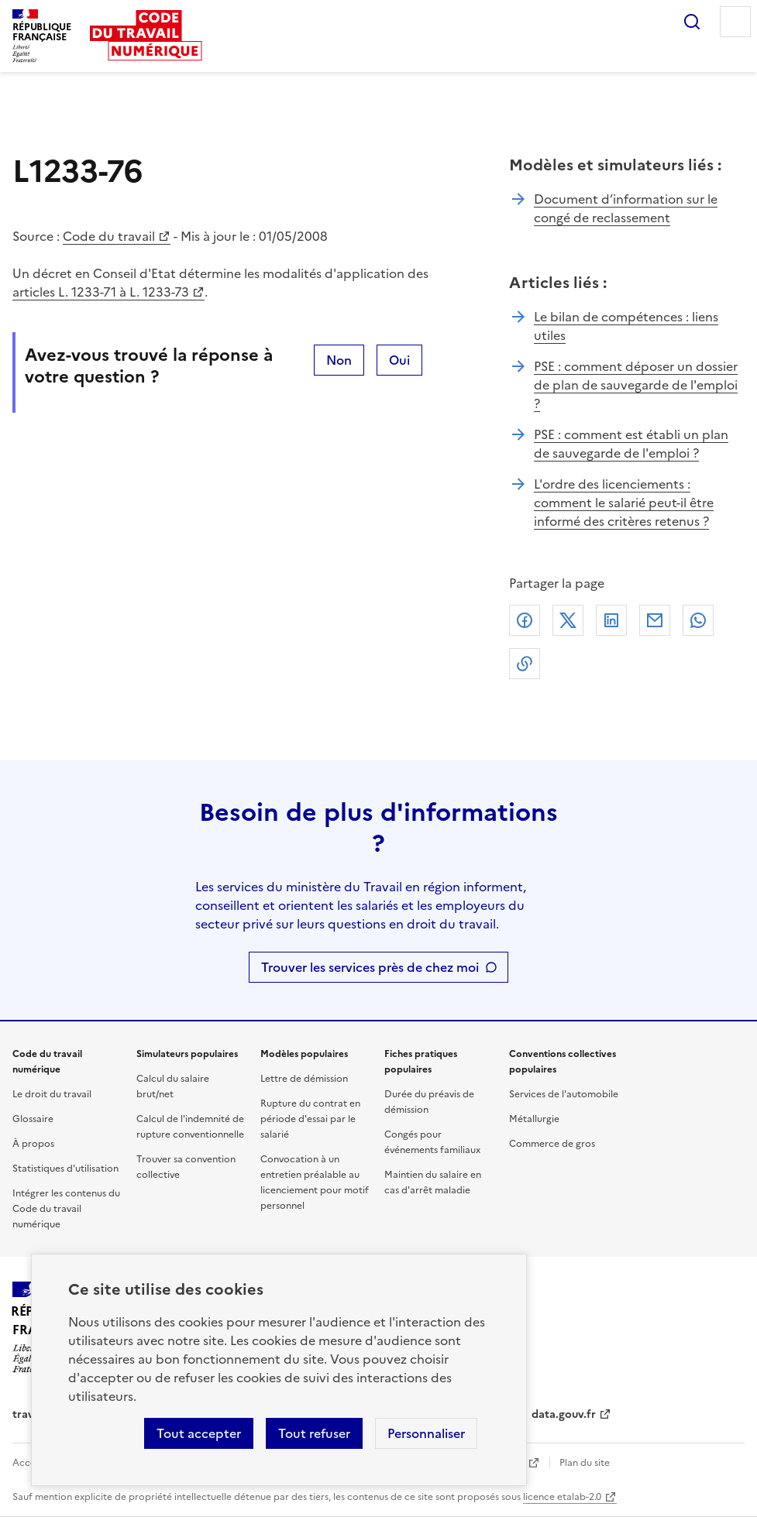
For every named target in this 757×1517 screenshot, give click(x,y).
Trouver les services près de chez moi (370, 967)
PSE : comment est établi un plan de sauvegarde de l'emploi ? (631, 443)
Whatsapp (698, 620)
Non (339, 360)
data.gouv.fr (564, 1414)
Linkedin (611, 620)
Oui (399, 360)
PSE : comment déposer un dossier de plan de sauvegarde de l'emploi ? (636, 385)
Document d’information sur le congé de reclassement (625, 208)
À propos (33, 1144)
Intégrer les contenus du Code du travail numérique (66, 1208)
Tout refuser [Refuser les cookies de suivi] (314, 1433)
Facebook (524, 620)
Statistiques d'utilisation (65, 1169)
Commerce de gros (552, 1144)
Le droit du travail (51, 1094)
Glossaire (32, 1119)
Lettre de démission (304, 1079)
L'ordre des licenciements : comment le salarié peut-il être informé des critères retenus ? (624, 502)
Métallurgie (534, 1119)
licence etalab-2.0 (562, 1497)
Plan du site (584, 1463)
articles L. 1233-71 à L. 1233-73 (100, 292)
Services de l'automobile (563, 1094)
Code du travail (109, 236)
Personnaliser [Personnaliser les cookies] (426, 1433)
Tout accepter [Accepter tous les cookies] (199, 1433)
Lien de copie (524, 663)
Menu (735, 21)
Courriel (654, 620)
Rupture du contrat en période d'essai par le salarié (310, 1119)
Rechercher (691, 21)
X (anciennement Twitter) (567, 620)
